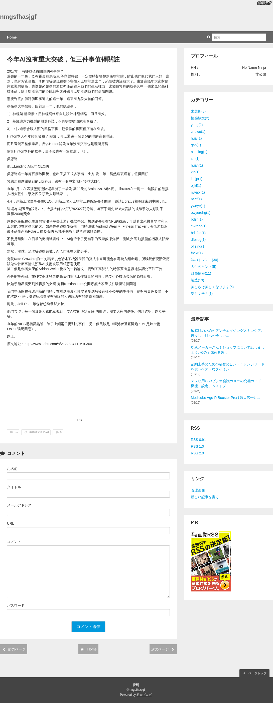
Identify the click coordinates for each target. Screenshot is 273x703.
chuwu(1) (198, 132)
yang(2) (197, 125)
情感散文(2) (200, 118)
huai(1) (196, 138)
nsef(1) (196, 199)
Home (12, 37)
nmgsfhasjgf (18, 16)
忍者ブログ (144, 694)
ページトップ (254, 673)
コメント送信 (88, 626)
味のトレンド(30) (204, 260)
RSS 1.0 (197, 446)
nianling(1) (199, 152)
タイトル (14, 487)
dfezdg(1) (198, 240)
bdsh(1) (197, 219)
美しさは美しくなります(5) (212, 287)
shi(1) (195, 159)
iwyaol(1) (198, 192)
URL (10, 523)
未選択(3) (198, 111)
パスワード (16, 605)
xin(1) (195, 172)
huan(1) (197, 165)
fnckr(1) (197, 253)
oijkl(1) (196, 186)
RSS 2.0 (197, 453)
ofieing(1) (198, 246)
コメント (14, 542)
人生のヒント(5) (203, 267)
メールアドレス (19, 505)
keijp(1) (196, 179)
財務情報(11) (201, 273)
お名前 (12, 469)
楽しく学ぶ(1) (202, 294)
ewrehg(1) (199, 226)
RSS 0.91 (198, 440)
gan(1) (196, 145)
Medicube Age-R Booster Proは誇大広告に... (225, 398)
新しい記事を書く (205, 497)
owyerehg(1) (200, 213)
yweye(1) (198, 206)
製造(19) (197, 280)
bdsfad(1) (198, 233)
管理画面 (198, 490)
